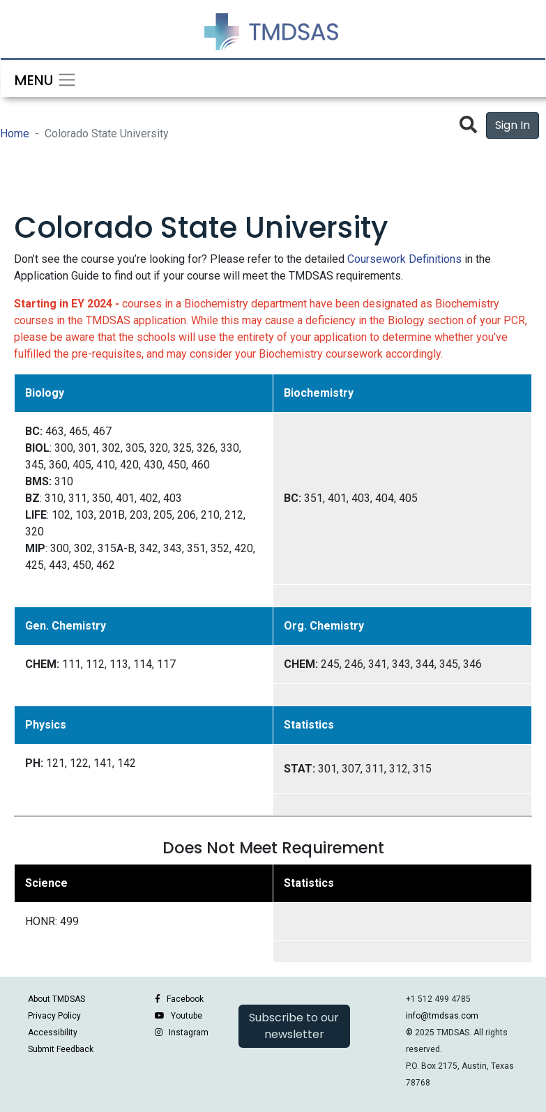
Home (14, 133)
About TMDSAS (56, 999)
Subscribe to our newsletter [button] (294, 1026)
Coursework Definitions (404, 259)
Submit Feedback (60, 1049)
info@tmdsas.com (442, 1016)
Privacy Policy (54, 1016)
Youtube (186, 1016)
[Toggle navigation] (41, 78)
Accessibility (52, 1032)
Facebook (185, 999)
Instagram (188, 1032)
